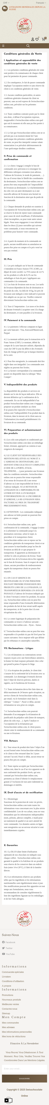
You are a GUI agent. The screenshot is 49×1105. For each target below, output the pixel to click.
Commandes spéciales (13, 972)
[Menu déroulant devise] (6, 2)
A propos (6, 985)
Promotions (7, 995)
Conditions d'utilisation (13, 981)
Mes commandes (10, 1022)
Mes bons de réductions (13, 1036)
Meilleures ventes (10, 1004)
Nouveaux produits (11, 999)
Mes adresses (8, 1027)
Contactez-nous (9, 1008)
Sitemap (6, 1013)
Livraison (6, 976)
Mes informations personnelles (17, 1032)
